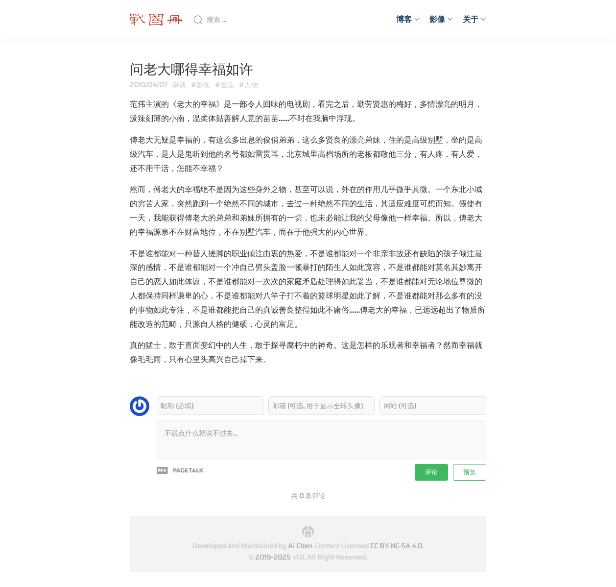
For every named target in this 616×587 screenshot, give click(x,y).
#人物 (248, 84)
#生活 (224, 84)
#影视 (200, 84)
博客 (408, 19)
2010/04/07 (148, 84)
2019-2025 (273, 557)
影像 (441, 19)
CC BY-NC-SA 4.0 (396, 545)
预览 (469, 472)
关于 (474, 19)
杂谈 (179, 84)
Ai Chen (300, 545)
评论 (431, 472)
